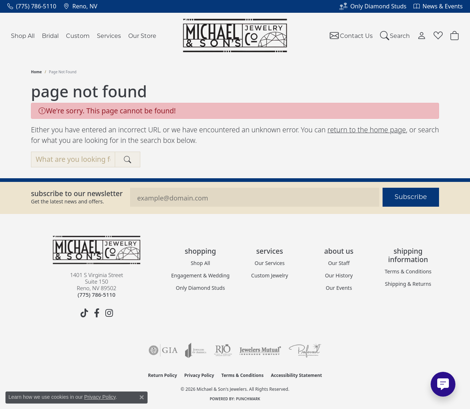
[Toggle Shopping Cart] (454, 35)
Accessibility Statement (296, 375)
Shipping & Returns (408, 283)
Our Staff (338, 263)
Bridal (50, 35)
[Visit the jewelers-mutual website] (260, 350)
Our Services (270, 263)
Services (109, 35)
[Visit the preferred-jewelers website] (305, 350)
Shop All (23, 35)
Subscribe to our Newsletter (77, 193)
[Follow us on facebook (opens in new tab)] (96, 313)
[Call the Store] (96, 294)
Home (36, 71)
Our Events (339, 287)
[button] (395, 35)
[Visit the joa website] (195, 350)
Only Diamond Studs (200, 287)
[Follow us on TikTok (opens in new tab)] (84, 313)
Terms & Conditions (408, 271)
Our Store (142, 35)
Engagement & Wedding (200, 275)
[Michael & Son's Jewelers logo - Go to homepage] (235, 35)
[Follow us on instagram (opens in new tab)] (109, 313)
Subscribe (411, 196)
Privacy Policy (199, 375)
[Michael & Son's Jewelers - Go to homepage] (96, 250)
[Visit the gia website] (163, 350)
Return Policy (162, 375)
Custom (78, 35)
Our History (339, 275)
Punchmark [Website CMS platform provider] (248, 398)
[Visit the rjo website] (223, 350)
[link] (31, 6)
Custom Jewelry (269, 275)
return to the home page (367, 130)
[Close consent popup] (142, 397)
